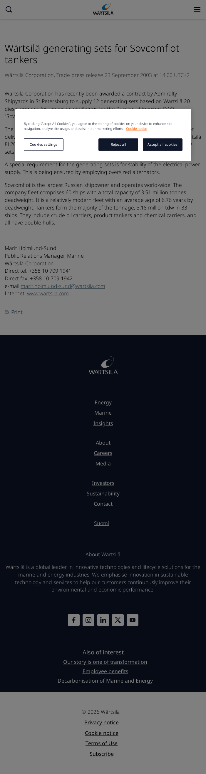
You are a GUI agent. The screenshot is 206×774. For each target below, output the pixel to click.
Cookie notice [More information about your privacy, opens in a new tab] (136, 128)
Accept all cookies (162, 144)
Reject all (118, 144)
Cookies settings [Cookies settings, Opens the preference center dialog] (43, 144)
